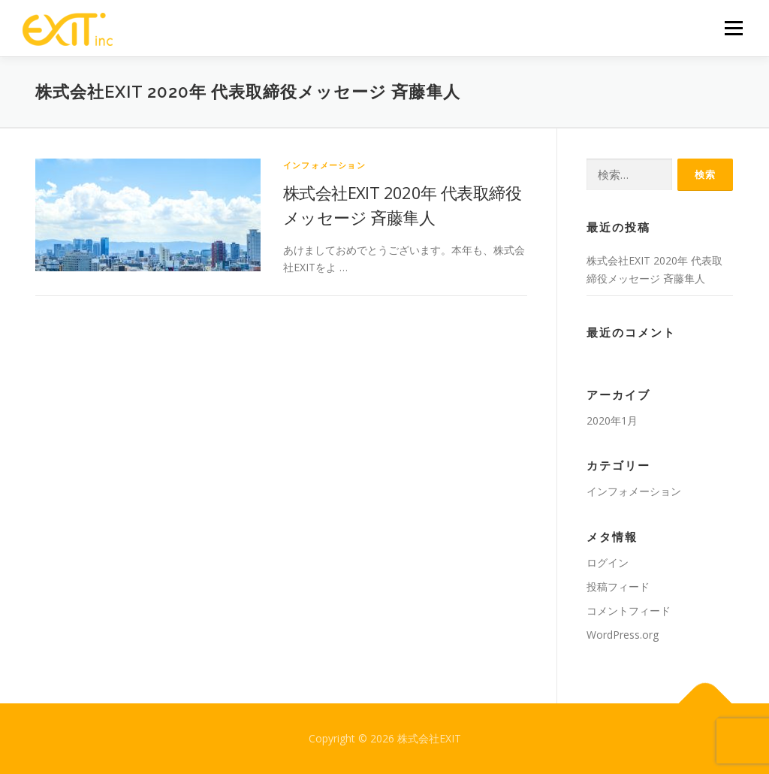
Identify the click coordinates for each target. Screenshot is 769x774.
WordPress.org (623, 634)
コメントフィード (629, 610)
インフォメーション (324, 165)
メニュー (733, 28)
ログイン (608, 562)
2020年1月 (612, 420)
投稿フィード (618, 586)
